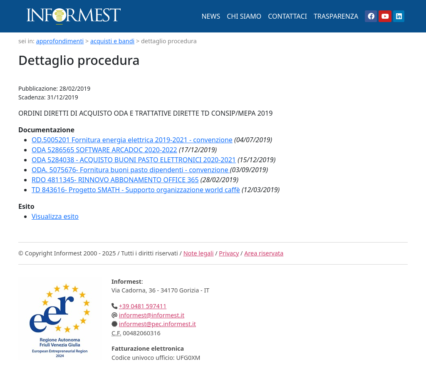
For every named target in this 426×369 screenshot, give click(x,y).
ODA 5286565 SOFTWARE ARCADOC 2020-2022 (104, 149)
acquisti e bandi (112, 41)
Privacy (229, 253)
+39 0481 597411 (143, 306)
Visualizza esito (55, 216)
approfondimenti (60, 41)
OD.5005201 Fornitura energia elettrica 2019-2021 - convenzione (132, 139)
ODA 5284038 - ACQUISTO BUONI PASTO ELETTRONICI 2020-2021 (134, 159)
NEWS (210, 16)
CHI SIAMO (244, 16)
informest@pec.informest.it (157, 324)
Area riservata (263, 253)
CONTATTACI (287, 16)
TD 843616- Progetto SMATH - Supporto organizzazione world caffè (136, 189)
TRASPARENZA (336, 16)
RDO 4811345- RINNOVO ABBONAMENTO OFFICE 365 (115, 179)
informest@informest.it (151, 315)
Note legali (198, 253)
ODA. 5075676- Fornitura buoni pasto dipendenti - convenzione (131, 169)
